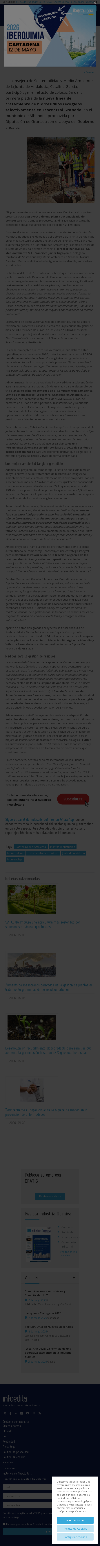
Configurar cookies (75, 1537)
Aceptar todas (75, 1520)
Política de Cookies (75, 1528)
